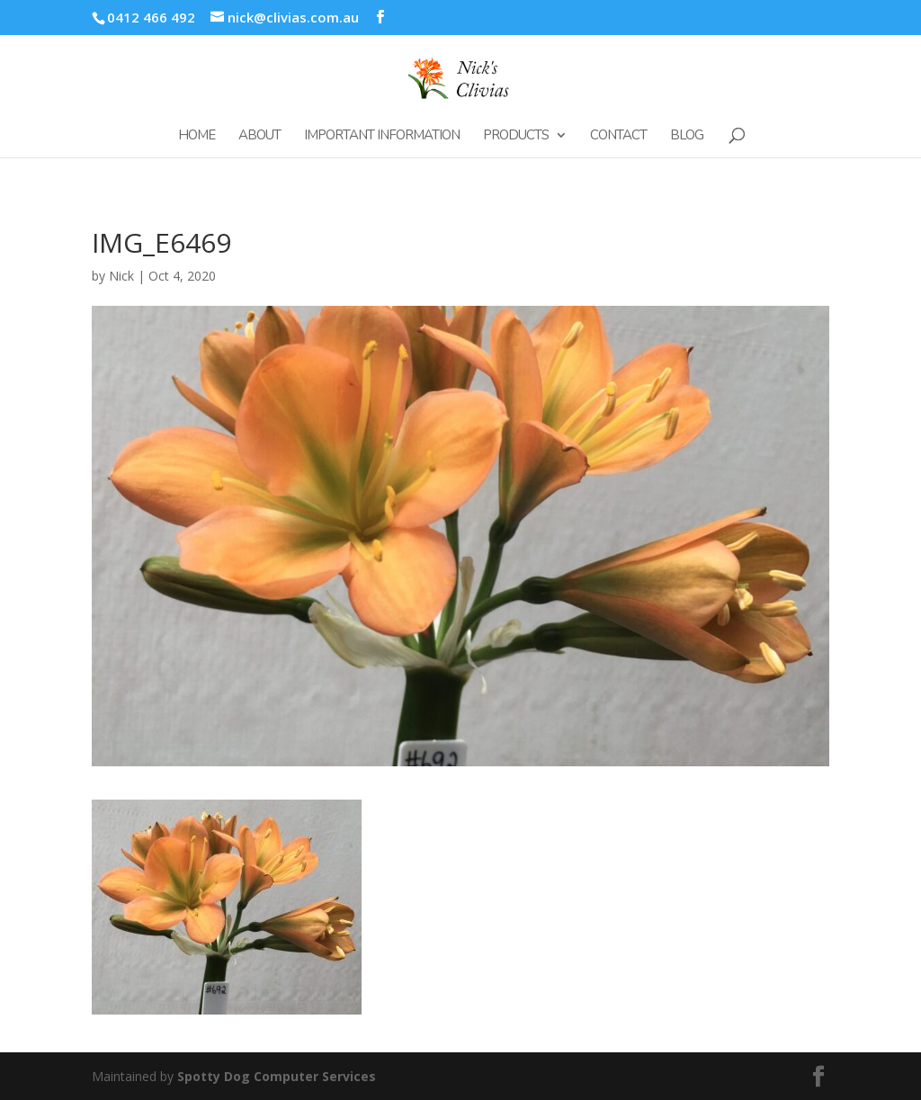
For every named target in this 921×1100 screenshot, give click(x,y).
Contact (618, 136)
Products (516, 136)
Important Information (382, 136)
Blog (686, 136)
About (259, 136)
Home (196, 136)
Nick (121, 275)
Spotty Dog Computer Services (276, 1076)
